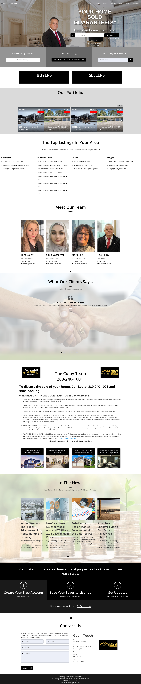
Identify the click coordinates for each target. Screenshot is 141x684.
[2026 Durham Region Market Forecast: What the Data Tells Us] (109, 508)
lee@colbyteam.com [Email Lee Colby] (27, 250)
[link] (130, 60)
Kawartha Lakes (44, 157)
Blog (127, 3)
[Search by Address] (94, 35)
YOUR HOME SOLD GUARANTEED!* (95, 17)
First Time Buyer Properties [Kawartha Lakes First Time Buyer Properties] (53, 163)
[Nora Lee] (108, 225)
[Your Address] (113, 60)
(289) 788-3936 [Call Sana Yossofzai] (77, 248)
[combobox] (23, 60)
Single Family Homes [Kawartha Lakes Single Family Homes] (50, 165)
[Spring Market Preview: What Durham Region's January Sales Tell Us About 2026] (32, 510)
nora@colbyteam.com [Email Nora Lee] (104, 250)
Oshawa (76, 157)
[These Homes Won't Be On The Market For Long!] (69, 60)
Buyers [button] (113, 3)
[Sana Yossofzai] (83, 225)
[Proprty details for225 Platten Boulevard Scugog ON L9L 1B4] (57, 119)
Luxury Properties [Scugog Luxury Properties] (118, 165)
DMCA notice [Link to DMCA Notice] (70, 682)
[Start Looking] (111, 35)
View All (119, 105)
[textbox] (23, 60)
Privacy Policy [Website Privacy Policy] (107, 677)
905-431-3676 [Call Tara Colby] (51, 248)
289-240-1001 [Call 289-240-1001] (95, 45)
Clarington (6, 157)
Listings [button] (97, 3)
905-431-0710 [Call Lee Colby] (25, 248)
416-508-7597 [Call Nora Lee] (102, 248)
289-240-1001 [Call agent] (73, 667)
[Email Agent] (4, 3)
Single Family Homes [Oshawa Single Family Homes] (83, 163)
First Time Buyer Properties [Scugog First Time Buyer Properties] (121, 161)
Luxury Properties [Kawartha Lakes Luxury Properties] (50, 168)
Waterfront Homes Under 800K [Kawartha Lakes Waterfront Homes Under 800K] (52, 176)
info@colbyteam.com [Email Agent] (73, 669)
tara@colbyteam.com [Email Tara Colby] (53, 250)
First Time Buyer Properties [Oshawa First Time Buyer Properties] (86, 165)
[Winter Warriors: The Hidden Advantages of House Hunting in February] (57, 510)
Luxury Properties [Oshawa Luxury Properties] (83, 161)
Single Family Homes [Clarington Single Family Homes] (14, 165)
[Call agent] (13, 3)
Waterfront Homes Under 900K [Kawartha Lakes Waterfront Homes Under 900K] (52, 171)
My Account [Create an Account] (135, 3)
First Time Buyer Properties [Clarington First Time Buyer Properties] (16, 163)
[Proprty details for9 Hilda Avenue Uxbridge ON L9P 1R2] (31, 119)
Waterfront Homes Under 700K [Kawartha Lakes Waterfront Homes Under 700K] (52, 180)
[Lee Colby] (32, 225)
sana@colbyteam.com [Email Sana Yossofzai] (79, 250)
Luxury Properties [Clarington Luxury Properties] (13, 161)
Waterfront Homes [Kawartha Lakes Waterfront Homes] (50, 161)
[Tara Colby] (57, 225)
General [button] (105, 3)
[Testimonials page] (70, 301)
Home (90, 3)
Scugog (110, 157)
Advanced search (113, 39)
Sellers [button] (121, 3)
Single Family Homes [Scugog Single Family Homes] (118, 163)
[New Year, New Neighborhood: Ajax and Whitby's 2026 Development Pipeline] (83, 510)
